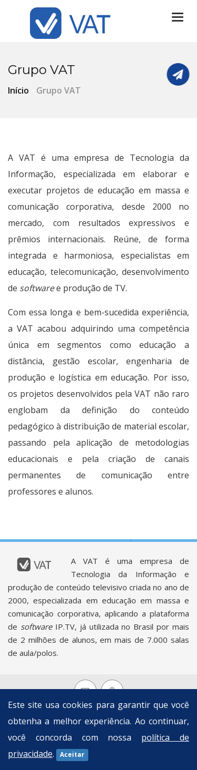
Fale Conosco (178, 74)
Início (18, 90)
